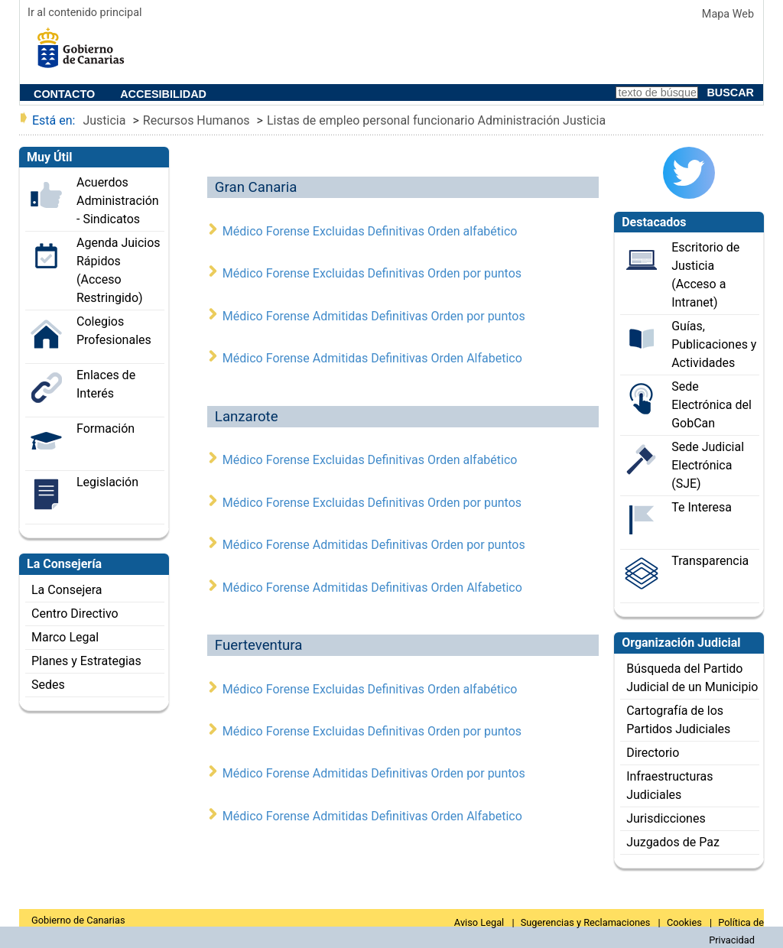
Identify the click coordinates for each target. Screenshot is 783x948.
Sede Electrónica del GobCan (711, 404)
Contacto (64, 94)
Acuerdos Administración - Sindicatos (117, 200)
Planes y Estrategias (86, 661)
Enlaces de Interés (105, 384)
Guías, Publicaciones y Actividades (713, 344)
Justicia (104, 120)
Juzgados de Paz (673, 842)
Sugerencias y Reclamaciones (587, 922)
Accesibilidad (163, 94)
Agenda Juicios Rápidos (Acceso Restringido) (118, 270)
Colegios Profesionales (113, 330)
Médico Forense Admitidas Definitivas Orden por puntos (374, 316)
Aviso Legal (480, 922)
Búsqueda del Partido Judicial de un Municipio (692, 677)
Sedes (48, 684)
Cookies (685, 922)
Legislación (107, 482)
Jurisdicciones (665, 818)
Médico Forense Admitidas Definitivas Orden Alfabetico (372, 358)
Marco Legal (65, 637)
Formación (105, 428)
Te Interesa (701, 507)
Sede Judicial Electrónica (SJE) (707, 465)
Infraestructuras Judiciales (669, 785)
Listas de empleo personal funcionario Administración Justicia (436, 120)
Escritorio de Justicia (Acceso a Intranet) (705, 275)
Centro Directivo (75, 613)
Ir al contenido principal (84, 12)
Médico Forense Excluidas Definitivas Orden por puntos (372, 273)
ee (85, 53)
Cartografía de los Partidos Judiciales (678, 719)
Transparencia (710, 561)
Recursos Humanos (196, 120)
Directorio (652, 752)
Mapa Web (728, 14)
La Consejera (66, 590)
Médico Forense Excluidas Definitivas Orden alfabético (370, 231)
